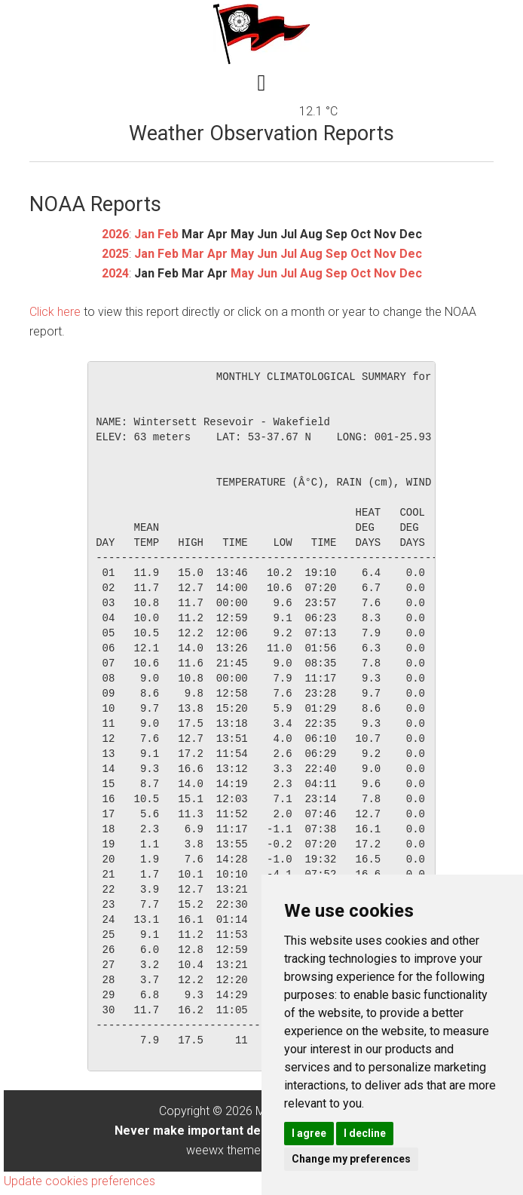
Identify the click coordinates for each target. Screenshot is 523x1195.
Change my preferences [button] (351, 1159)
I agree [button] (309, 1133)
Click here (55, 312)
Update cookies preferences (79, 1181)
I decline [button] (365, 1133)
